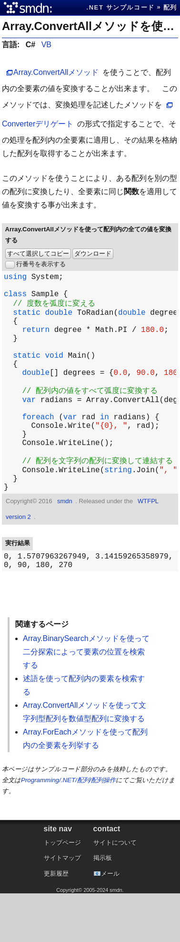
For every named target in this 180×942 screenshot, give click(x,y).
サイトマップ (62, 906)
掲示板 (102, 906)
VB (46, 45)
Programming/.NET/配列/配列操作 (68, 828)
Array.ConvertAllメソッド (56, 72)
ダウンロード (92, 253)
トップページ (62, 891)
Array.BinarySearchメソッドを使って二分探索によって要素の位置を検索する (86, 700)
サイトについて (115, 891)
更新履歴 (56, 922)
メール (110, 922)
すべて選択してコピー (38, 253)
